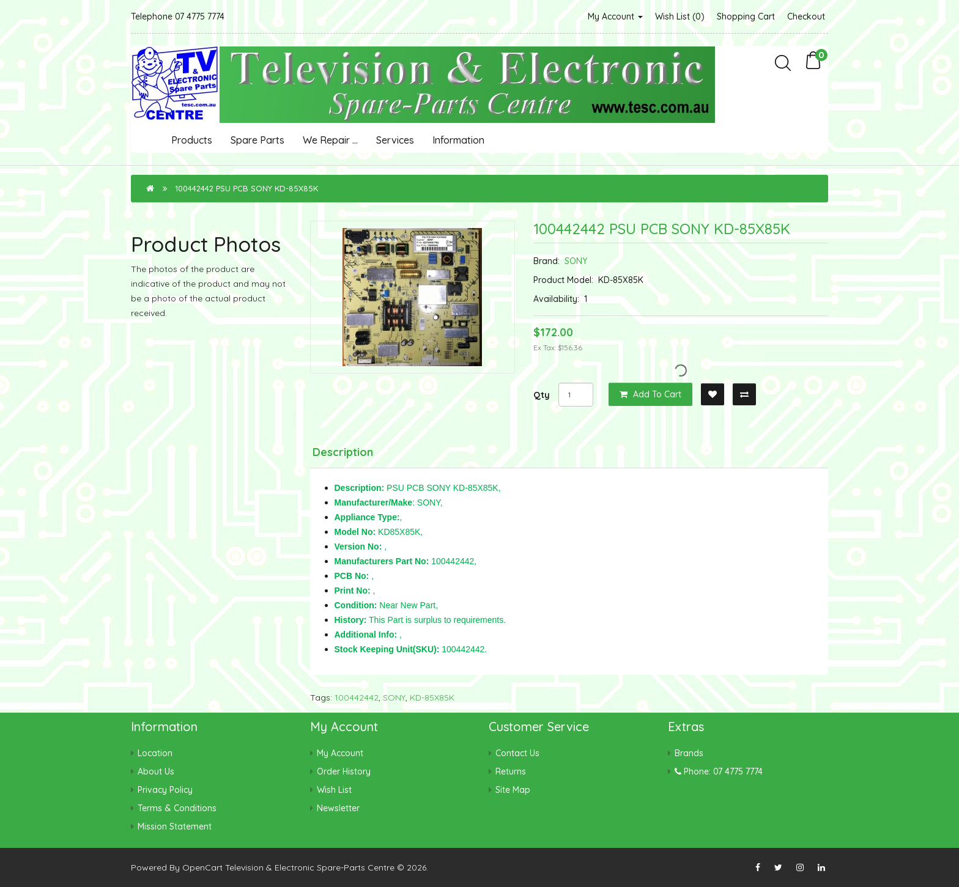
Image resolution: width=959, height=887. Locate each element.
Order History (344, 771)
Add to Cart (650, 394)
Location (155, 753)
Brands (689, 753)
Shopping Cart (746, 16)
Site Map (512, 789)
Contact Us (517, 753)
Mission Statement (175, 826)
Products (191, 140)
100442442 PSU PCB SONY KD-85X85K (246, 188)
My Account (615, 16)
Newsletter (338, 808)
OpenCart (202, 867)
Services (395, 140)
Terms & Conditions (177, 808)
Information (458, 140)
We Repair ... (330, 140)
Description (343, 452)
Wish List (334, 789)
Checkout (806, 16)
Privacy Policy (165, 789)
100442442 (357, 697)
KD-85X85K (432, 697)
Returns (510, 771)
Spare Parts (257, 140)
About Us (156, 771)
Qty (541, 394)
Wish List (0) (680, 16)
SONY (576, 261)
